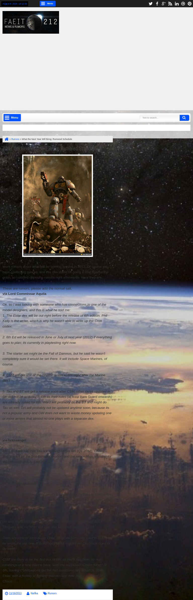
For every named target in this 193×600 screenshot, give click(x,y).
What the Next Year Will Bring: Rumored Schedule (49, 148)
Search (184, 118)
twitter (150, 3)
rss (170, 3)
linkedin (176, 3)
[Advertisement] (100, 69)
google (163, 3)
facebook (157, 3)
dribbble (183, 3)
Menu (50, 3)
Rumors (52, 593)
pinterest (189, 3)
